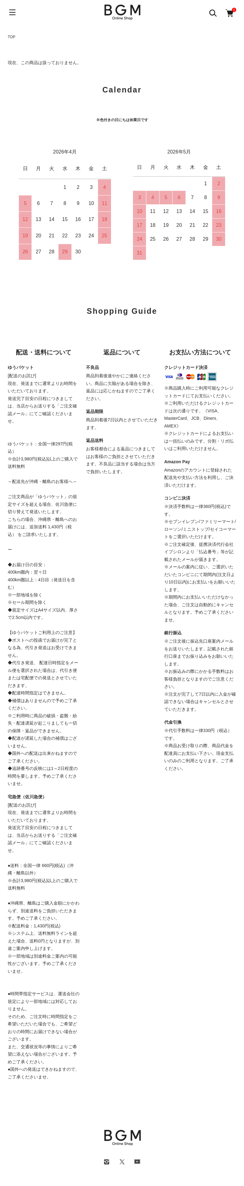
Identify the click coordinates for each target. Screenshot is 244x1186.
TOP (11, 37)
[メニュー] (12, 12)
